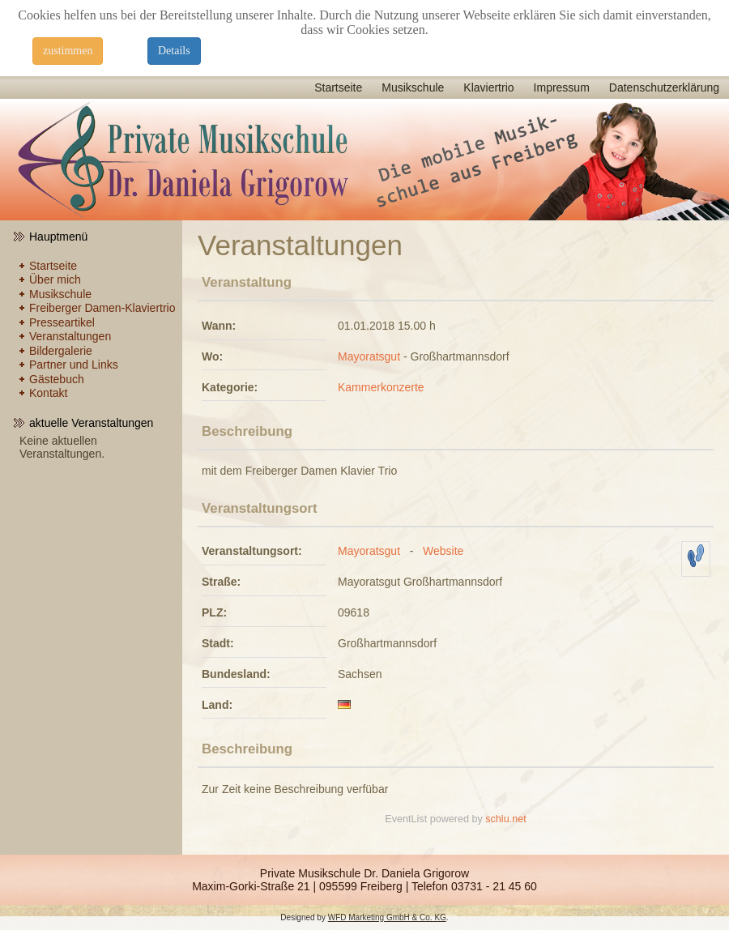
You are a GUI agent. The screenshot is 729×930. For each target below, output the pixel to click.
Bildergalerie (60, 350)
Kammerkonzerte (381, 387)
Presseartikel (62, 322)
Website (443, 550)
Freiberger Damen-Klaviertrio (102, 307)
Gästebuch (56, 379)
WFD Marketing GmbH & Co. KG (387, 917)
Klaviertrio (488, 87)
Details (174, 51)
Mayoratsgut (369, 356)
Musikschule (413, 87)
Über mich (55, 279)
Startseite (338, 87)
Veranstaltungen (70, 336)
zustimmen (67, 51)
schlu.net (505, 819)
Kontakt (48, 392)
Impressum (562, 87)
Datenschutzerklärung (664, 87)
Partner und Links (73, 364)
